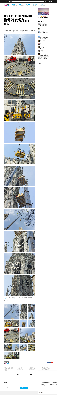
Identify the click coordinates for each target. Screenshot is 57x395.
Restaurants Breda (20, 367)
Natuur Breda (44, 371)
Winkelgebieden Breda (32, 368)
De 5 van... (30, 377)
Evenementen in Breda (20, 375)
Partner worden (6, 371)
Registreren (50, 1)
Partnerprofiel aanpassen (8, 372)
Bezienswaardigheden (45, 367)
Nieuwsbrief (6, 382)
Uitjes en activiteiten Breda (46, 369)
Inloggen (46, 1)
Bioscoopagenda (19, 376)
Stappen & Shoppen (7, 365)
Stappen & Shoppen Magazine (8, 368)
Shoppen (30, 365)
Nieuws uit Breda (31, 375)
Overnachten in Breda (20, 369)
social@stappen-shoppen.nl (9, 298)
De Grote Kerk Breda (43, 17)
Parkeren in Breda (32, 369)
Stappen (18, 365)
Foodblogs (31, 376)
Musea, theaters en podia (46, 368)
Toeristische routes (45, 370)
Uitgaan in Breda (19, 368)
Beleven (43, 365)
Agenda (18, 374)
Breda (6, 1)
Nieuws (30, 374)
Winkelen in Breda (32, 367)
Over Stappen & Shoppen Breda (9, 367)
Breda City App (6, 369)
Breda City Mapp (6, 370)
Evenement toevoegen (7, 373)
